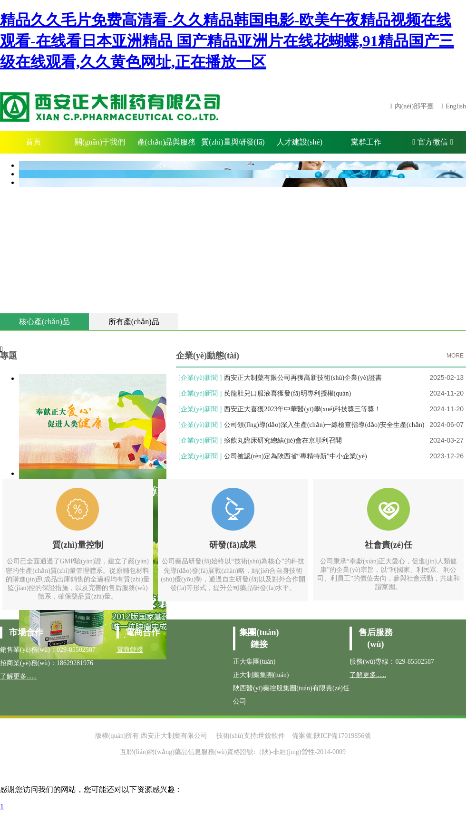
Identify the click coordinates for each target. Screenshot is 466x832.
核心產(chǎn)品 (44, 322)
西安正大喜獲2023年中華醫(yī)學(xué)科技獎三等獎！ (302, 409)
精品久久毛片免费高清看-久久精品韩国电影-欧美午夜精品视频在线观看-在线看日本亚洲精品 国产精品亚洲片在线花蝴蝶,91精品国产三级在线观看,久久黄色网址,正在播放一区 (227, 40)
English (456, 106)
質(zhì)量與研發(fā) (232, 142)
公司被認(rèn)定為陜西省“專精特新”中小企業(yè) (295, 456)
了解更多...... (18, 676)
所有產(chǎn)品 (133, 322)
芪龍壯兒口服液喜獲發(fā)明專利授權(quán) (287, 393)
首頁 (33, 142)
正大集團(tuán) (254, 661)
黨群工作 (366, 142)
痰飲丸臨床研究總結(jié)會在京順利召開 (282, 440)
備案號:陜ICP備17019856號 (331, 735)
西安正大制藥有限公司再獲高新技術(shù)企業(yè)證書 (302, 377)
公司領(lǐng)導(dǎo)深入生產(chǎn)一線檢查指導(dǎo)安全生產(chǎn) (324, 424)
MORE (455, 355)
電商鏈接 (129, 649)
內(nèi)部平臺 (414, 106)
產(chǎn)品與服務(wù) (166, 146)
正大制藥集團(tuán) (261, 674)
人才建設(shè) (299, 142)
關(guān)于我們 (100, 142)
